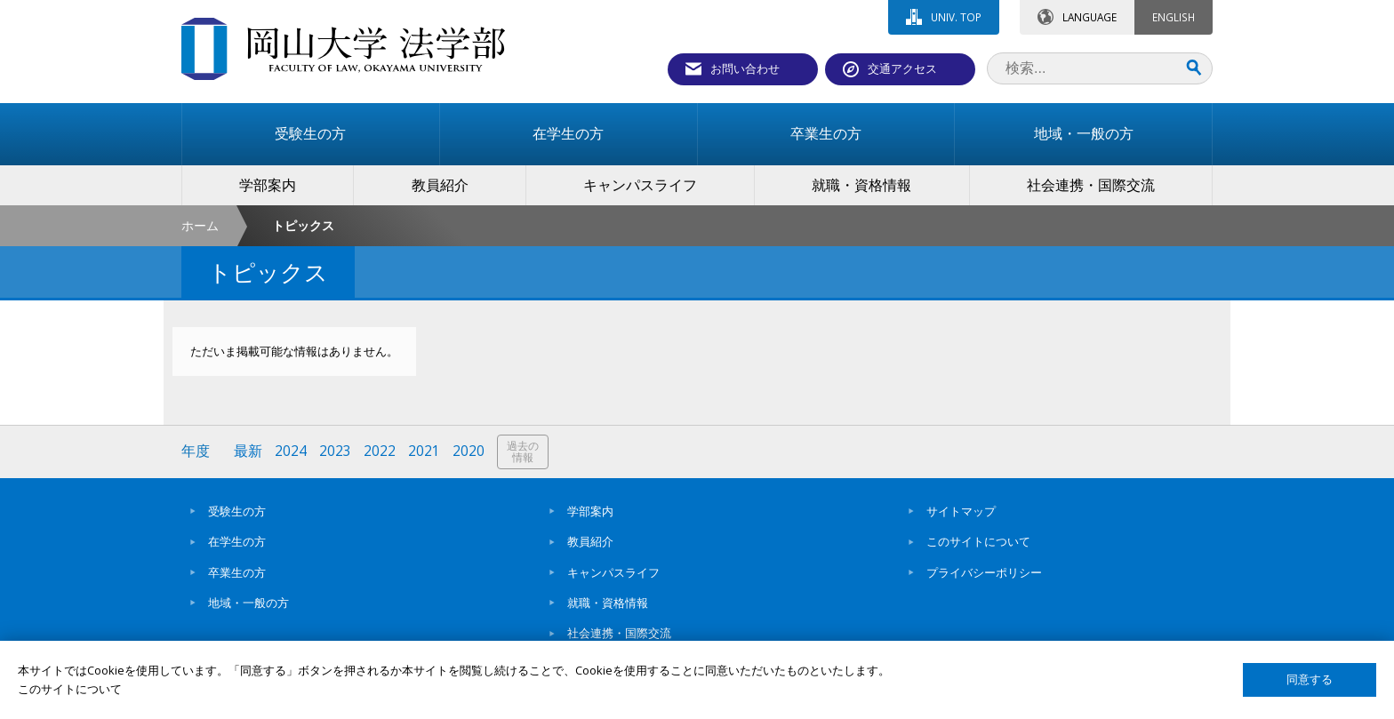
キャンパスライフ (613, 572)
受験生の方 (237, 511)
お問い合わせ (745, 68)
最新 (248, 451)
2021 (424, 451)
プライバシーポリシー (984, 572)
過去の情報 (523, 452)
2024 (291, 451)
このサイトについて (978, 541)
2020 (469, 451)
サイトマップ (961, 511)
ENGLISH (1173, 17)
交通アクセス (902, 68)
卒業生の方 (237, 572)
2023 (335, 451)
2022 (380, 451)
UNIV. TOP (956, 17)
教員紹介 (590, 541)
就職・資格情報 (607, 603)
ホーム (200, 225)
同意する (1309, 679)
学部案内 (590, 511)
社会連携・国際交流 (619, 633)
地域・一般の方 (248, 603)
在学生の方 (237, 541)
